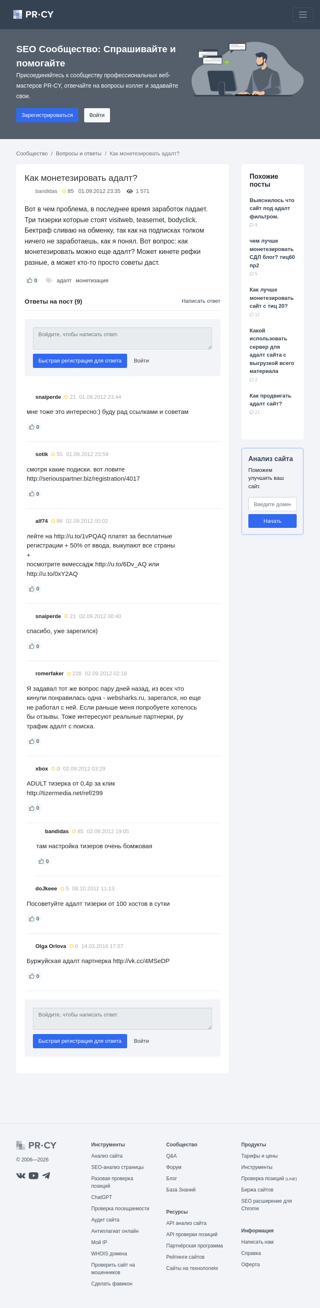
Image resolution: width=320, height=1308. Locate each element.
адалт (64, 280)
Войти (97, 115)
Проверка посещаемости (120, 1209)
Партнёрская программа (194, 1246)
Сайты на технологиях (192, 1268)
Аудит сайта (105, 1220)
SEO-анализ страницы (117, 1167)
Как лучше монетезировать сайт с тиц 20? (272, 297)
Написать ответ (201, 301)
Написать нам (257, 1242)
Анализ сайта (270, 458)
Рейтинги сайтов (185, 1257)
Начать (273, 521)
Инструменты (256, 1167)
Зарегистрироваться (47, 115)
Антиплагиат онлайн (115, 1231)
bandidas (46, 191)
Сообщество (32, 153)
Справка (251, 1253)
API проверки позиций (192, 1234)
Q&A (171, 1156)
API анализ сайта (186, 1223)
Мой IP (99, 1242)
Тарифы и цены (259, 1156)
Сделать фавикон (111, 1284)
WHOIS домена (109, 1254)
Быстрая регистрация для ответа (80, 360)
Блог (171, 1178)
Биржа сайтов (257, 1190)
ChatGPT (101, 1197)
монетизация (92, 280)
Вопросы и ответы (78, 153)
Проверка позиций (269, 1178)
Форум (173, 1167)
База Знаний (181, 1190)
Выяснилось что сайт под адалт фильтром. (272, 208)
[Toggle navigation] (302, 15)
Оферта (250, 1264)
